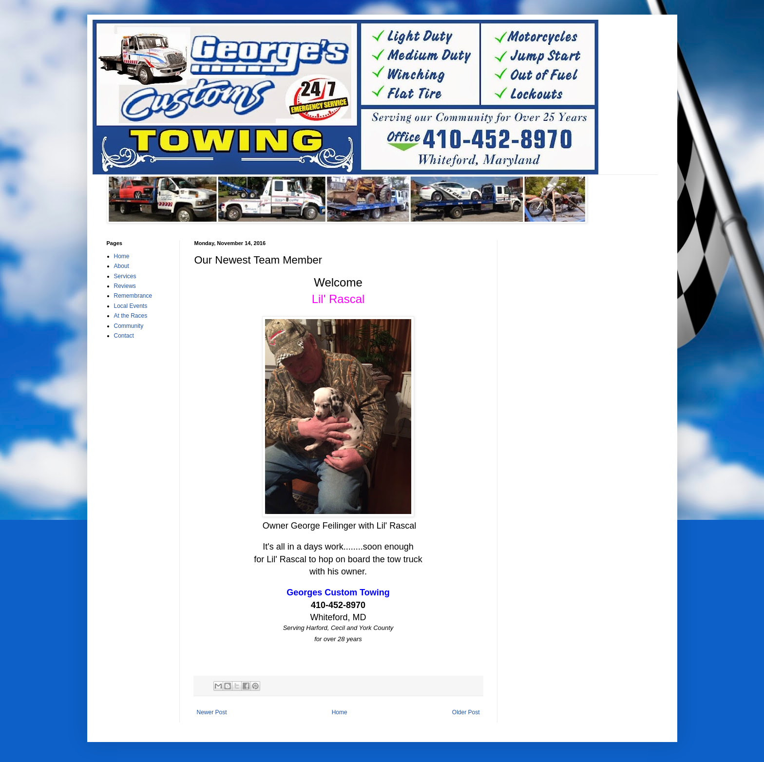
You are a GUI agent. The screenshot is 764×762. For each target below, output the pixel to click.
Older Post (466, 712)
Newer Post (212, 712)
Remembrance (133, 295)
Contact (124, 335)
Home (339, 712)
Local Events (131, 306)
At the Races (131, 315)
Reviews (125, 286)
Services (125, 276)
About (121, 266)
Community (129, 326)
